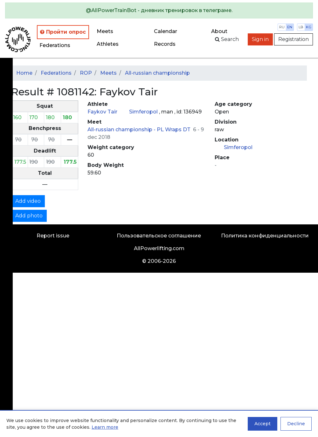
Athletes (108, 44)
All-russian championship (157, 73)
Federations (54, 45)
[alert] (159, 10)
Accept (262, 424)
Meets (105, 31)
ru (282, 27)
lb (301, 27)
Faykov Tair (103, 112)
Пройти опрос (63, 32)
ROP (86, 73)
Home (24, 73)
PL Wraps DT (174, 129)
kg (308, 27)
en (289, 27)
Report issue (53, 236)
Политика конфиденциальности (265, 236)
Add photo (29, 216)
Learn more (105, 427)
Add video (28, 201)
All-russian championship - (122, 129)
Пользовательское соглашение (159, 236)
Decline (296, 424)
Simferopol (144, 112)
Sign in (260, 39)
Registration (293, 39)
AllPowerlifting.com (159, 248)
